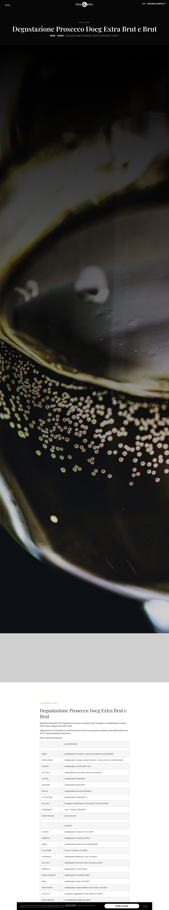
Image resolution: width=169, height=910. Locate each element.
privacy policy (70, 905)
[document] (84, 455)
